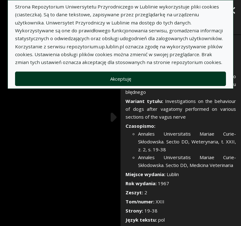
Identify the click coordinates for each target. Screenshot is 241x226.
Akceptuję (120, 79)
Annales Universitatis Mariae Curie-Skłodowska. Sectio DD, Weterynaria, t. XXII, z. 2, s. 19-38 (187, 142)
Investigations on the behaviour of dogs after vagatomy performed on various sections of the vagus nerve (181, 109)
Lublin (173, 174)
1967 (163, 183)
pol (161, 220)
